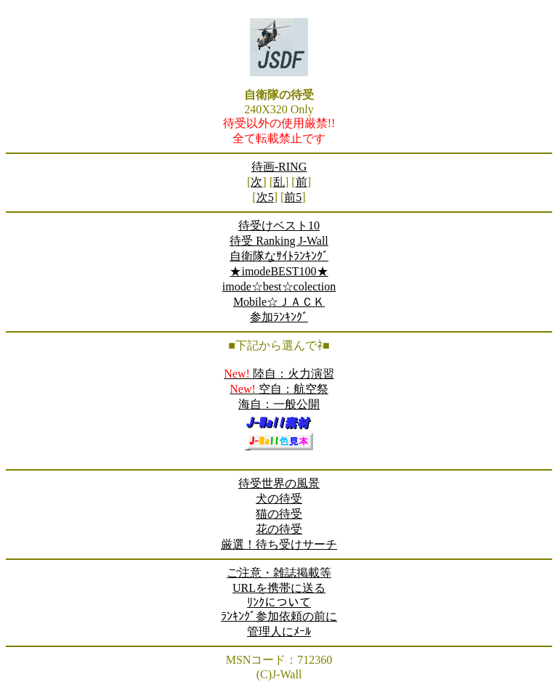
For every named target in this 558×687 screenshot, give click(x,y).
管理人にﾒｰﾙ (279, 631)
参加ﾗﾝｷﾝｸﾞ (279, 317)
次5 (265, 197)
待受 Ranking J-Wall (279, 241)
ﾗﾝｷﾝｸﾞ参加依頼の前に (279, 616)
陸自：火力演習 (279, 373)
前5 (293, 197)
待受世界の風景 (279, 483)
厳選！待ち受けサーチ (279, 544)
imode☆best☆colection (279, 286)
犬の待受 (279, 498)
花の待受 (279, 529)
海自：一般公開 (279, 404)
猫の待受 (279, 514)
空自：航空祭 (279, 389)
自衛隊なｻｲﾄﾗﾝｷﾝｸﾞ (279, 256)
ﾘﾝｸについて (279, 602)
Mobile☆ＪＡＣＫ (279, 302)
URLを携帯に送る (279, 588)
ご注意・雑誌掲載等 (279, 572)
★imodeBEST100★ (279, 271)
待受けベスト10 (279, 225)
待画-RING (279, 166)
